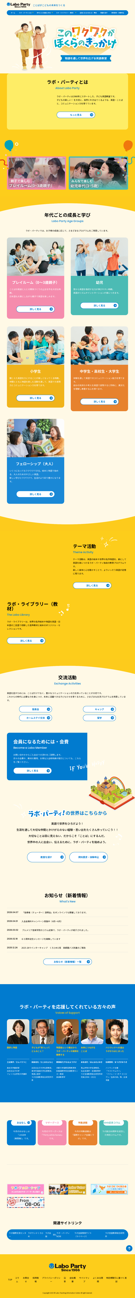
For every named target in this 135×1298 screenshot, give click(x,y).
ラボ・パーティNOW (63, 1234)
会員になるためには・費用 (88, 13)
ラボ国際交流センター (17, 1234)
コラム (17, 1279)
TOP (10, 1279)
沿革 (65, 1279)
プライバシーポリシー (51, 1279)
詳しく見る (35, 309)
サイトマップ (84, 1279)
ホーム (13, 13)
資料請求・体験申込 (117, 13)
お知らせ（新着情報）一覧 (67, 961)
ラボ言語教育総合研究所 (114, 1234)
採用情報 (36, 1279)
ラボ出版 (48, 1234)
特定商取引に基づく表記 (116, 1279)
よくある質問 (98, 1279)
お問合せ (26, 1279)
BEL (54, 1234)
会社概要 (72, 1279)
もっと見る (76, 114)
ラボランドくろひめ (35, 1234)
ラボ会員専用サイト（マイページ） (83, 1234)
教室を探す (104, 13)
